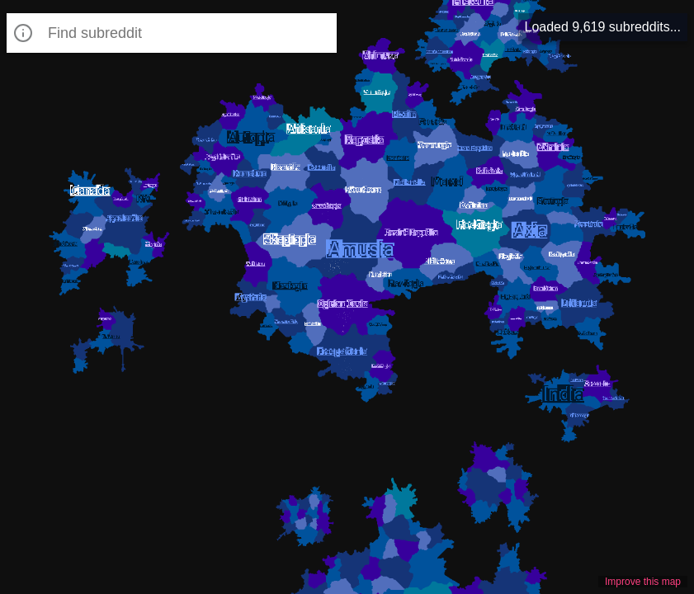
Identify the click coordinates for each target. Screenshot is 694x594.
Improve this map (643, 581)
